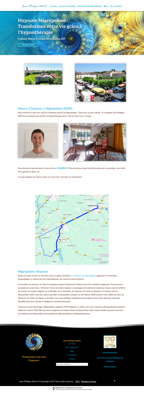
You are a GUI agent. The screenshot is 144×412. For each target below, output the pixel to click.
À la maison (116, 6)
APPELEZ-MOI (28, 45)
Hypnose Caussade (63, 364)
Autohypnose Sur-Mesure (90, 6)
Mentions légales (88, 381)
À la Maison (72, 355)
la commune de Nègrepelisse (83, 276)
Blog (106, 6)
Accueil (53, 6)
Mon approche (72, 347)
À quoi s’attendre (67, 6)
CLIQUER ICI (62, 168)
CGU (77, 381)
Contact (72, 359)
